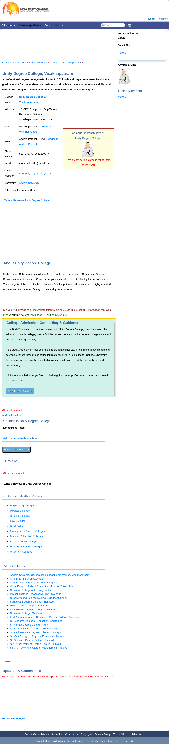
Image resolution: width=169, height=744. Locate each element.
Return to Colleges (13, 718)
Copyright (86, 734)
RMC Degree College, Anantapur (29, 605)
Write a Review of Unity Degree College (27, 200)
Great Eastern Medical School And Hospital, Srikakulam (41, 586)
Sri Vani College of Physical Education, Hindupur (37, 636)
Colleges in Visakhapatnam (65, 62)
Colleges (7, 62)
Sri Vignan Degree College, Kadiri (29, 624)
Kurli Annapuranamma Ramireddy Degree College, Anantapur (45, 617)
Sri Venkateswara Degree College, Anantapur (36, 632)
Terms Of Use (121, 734)
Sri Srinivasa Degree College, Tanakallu (32, 640)
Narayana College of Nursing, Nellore (31, 590)
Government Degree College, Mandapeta (33, 582)
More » (59, 25)
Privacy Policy (102, 734)
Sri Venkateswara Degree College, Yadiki (33, 628)
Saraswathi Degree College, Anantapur (32, 601)
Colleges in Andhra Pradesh (31, 62)
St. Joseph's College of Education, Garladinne (36, 620)
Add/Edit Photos (11, 415)
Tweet (7, 661)
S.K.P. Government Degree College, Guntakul (36, 643)
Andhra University (29, 182)
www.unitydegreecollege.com (35, 173)
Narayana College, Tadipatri (26, 613)
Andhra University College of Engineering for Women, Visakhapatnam (49, 574)
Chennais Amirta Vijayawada (26, 578)
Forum (48, 25)
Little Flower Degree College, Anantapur (33, 609)
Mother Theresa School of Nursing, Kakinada (35, 593)
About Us (57, 734)
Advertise (137, 734)
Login (151, 18)
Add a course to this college (20, 438)
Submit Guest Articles (36, 734)
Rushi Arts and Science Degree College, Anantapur (39, 597)
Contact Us (71, 734)
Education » (8, 25)
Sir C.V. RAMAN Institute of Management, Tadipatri (39, 647)
